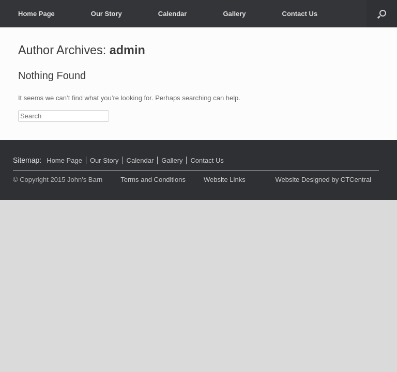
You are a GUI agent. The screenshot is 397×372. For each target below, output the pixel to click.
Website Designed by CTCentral (323, 179)
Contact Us (300, 14)
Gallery (234, 14)
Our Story (106, 14)
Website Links (225, 179)
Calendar (172, 14)
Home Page (36, 14)
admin (127, 50)
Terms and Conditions (153, 179)
